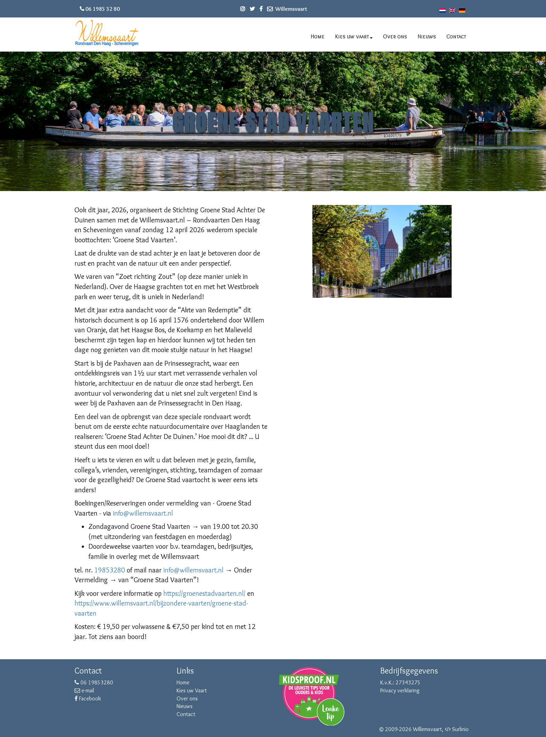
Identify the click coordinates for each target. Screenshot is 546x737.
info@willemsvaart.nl (143, 513)
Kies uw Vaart (192, 690)
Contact (456, 36)
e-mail (84, 690)
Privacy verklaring (400, 690)
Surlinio (460, 729)
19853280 (109, 570)
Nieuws (427, 36)
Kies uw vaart (354, 36)
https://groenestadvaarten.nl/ (204, 593)
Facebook (88, 698)
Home (318, 36)
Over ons (395, 36)
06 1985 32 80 (102, 9)
